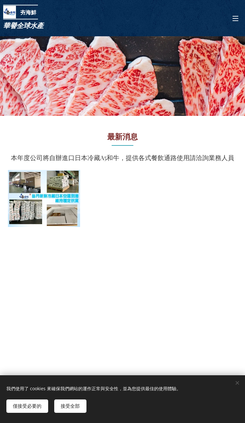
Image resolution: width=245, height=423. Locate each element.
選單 (235, 18)
